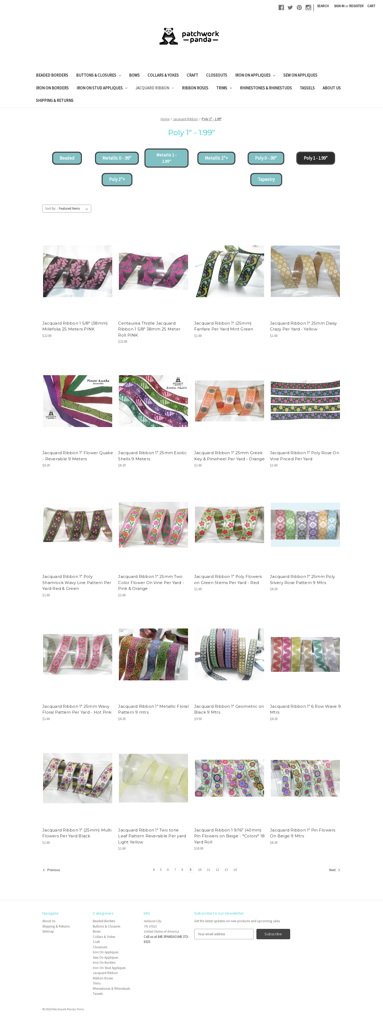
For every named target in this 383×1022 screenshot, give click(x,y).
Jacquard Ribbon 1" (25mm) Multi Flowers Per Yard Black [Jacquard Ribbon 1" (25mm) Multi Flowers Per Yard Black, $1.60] (76, 833)
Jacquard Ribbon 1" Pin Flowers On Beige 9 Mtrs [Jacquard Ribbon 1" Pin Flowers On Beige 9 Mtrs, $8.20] (302, 833)
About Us (332, 87)
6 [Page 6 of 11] (168, 869)
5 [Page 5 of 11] (160, 869)
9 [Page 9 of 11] (190, 869)
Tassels (307, 87)
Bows (134, 75)
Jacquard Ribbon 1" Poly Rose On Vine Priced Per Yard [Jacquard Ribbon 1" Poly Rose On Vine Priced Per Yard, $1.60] (304, 455)
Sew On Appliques (300, 75)
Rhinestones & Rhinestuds (266, 87)
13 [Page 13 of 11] (226, 869)
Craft (192, 75)
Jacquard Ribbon (154, 87)
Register (356, 6)
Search (323, 6)
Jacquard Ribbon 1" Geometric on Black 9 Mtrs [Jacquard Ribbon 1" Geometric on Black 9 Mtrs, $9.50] (229, 709)
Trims (224, 87)
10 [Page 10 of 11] (199, 869)
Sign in (339, 6)
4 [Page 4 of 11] (153, 869)
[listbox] (74, 208)
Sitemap (48, 931)
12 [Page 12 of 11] (217, 869)
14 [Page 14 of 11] (234, 869)
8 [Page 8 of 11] (182, 869)
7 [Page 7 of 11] (175, 869)
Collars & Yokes (163, 75)
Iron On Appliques (255, 75)
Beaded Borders (52, 75)
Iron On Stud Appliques (102, 87)
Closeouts (216, 75)
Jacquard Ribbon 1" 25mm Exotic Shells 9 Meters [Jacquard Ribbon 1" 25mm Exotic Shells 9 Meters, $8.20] (152, 455)
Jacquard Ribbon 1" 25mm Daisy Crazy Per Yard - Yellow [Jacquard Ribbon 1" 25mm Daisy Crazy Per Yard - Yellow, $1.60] (303, 326)
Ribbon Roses (195, 87)
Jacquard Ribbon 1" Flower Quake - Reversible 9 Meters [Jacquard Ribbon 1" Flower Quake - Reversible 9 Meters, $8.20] (77, 455)
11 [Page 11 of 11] (208, 869)
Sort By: (50, 208)
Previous (51, 870)
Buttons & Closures (98, 75)
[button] (67, 158)
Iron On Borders (52, 87)
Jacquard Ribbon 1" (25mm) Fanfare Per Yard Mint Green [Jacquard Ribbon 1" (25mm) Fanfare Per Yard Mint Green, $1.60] (223, 326)
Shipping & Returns (54, 100)
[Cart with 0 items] (371, 6)
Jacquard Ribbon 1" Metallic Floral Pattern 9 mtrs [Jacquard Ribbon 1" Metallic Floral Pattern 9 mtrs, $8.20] (153, 709)
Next (334, 870)
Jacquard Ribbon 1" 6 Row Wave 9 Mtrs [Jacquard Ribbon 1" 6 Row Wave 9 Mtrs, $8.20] (305, 709)
